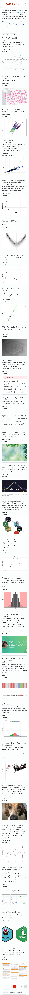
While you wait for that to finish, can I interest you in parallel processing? (12, 870)
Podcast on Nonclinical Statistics (11, 615)
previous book (16, 12)
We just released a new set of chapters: (14, 111)
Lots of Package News (11, 912)
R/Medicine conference (11, 578)
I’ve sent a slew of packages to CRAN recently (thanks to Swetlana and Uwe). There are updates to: (13, 916)
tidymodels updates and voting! (14, 502)
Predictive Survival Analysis (13, 255)
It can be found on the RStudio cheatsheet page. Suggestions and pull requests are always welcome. (13, 952)
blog (9, 24)
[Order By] (10, 34)
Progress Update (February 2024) (13, 399)
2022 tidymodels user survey (13, 465)
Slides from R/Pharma (10, 540)
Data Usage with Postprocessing (8, 141)
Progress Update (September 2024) (14, 77)
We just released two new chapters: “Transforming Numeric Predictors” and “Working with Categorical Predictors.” (14, 295)
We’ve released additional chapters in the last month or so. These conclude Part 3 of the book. (13, 44)
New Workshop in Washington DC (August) (14, 744)
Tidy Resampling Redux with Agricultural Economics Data (13, 786)
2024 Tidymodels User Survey (14, 327)
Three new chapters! (8, 80)
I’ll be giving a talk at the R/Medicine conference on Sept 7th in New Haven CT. (13, 582)
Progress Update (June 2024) (14, 109)
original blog (20, 10)
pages (6, 26)
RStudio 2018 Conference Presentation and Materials (13, 826)
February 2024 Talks (10, 221)
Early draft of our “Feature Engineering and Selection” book (13, 660)
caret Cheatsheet (9, 948)
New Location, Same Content (13, 433)
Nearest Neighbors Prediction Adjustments (13, 182)
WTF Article (7, 361)
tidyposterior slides (9, 703)
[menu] (3, 3)
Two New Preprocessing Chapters (12, 290)
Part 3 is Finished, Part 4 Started (11, 39)
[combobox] (25, 4)
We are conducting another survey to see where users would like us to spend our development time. (14, 469)
